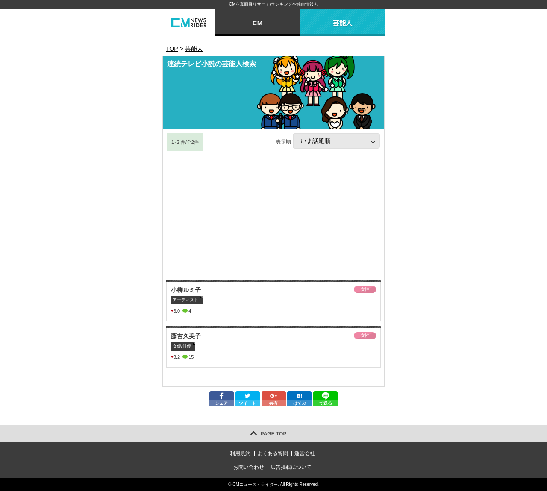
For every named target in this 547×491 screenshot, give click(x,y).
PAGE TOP (274, 434)
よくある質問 (272, 453)
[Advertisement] (273, 215)
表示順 (328, 141)
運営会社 (304, 453)
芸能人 (342, 22)
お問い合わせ (248, 467)
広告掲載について (291, 467)
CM (257, 22)
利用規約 (240, 453)
